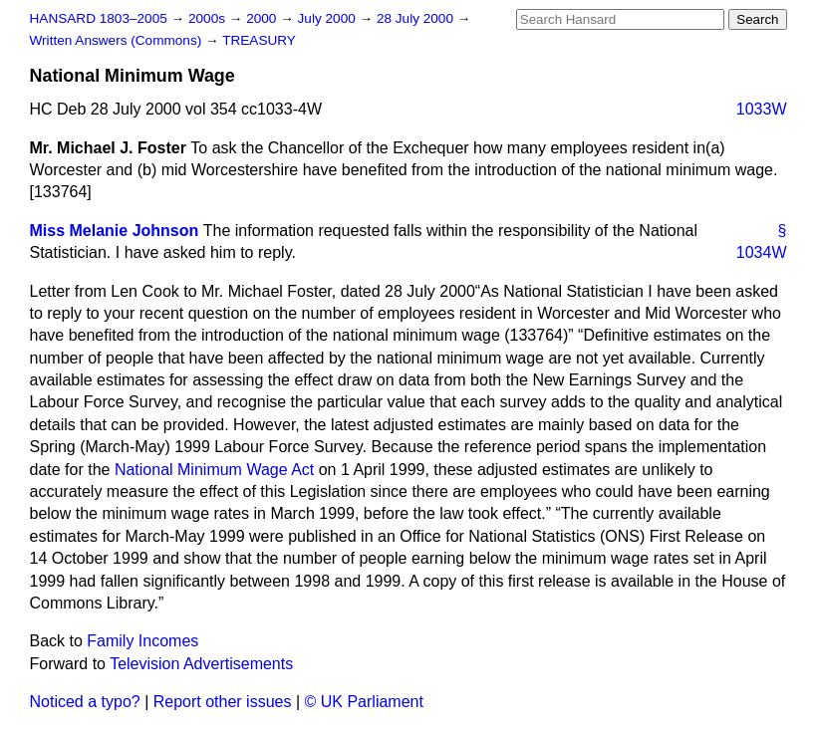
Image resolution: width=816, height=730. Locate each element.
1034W (761, 252)
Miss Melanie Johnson (114, 230)
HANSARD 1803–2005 (98, 18)
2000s (208, 18)
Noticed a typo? (85, 701)
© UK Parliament (364, 701)
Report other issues (222, 701)
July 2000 (329, 18)
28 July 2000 (417, 18)
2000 (263, 18)
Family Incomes (142, 640)
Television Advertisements (201, 663)
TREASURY (259, 40)
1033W (761, 109)
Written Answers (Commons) (118, 40)
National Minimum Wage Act (214, 469)
